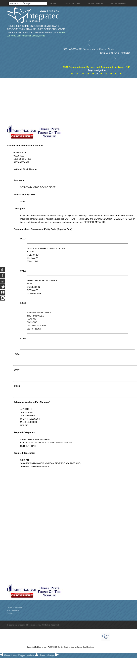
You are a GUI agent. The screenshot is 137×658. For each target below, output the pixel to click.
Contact (10, 613)
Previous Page (12, 655)
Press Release (13, 610)
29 (100, 73)
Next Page (49, 655)
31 (111, 73)
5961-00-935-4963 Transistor (115, 52)
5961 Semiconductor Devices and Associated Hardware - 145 (96, 67)
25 (82, 73)
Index (32, 655)
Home (10, 26)
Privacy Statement (14, 608)
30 (105, 73)
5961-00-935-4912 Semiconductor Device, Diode (88, 49)
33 (121, 73)
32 (116, 73)
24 (77, 73)
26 (87, 73)
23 (72, 73)
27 (92, 73)
